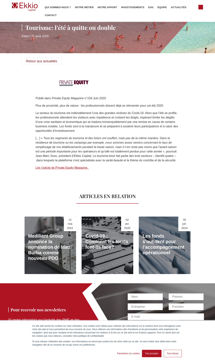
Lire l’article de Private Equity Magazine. (62, 167)
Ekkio (25, 36)
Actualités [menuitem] (178, 7)
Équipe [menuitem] (162, 7)
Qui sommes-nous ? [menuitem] (58, 7)
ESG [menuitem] (151, 7)
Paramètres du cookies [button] (128, 353)
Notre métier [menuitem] (84, 7)
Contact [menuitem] (51, 15)
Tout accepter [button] (151, 353)
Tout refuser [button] (172, 353)
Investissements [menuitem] (132, 7)
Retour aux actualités (41, 61)
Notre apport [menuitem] (107, 7)
